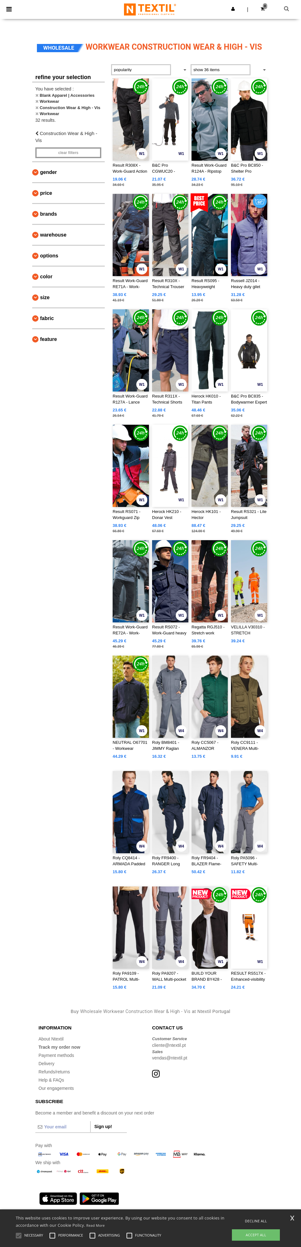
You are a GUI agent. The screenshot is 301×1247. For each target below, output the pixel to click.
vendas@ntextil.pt (169, 1057)
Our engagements (56, 1088)
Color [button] (46, 276)
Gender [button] (48, 172)
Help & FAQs (51, 1080)
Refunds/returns (54, 1071)
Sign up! (103, 1126)
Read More (95, 1225)
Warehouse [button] (53, 235)
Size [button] (45, 297)
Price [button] (46, 193)
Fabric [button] (47, 318)
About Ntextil (50, 1038)
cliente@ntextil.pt (169, 1045)
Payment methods (56, 1055)
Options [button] (49, 255)
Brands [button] (48, 214)
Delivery (46, 1063)
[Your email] (62, 1127)
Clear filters (68, 153)
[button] (233, 8)
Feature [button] (48, 339)
